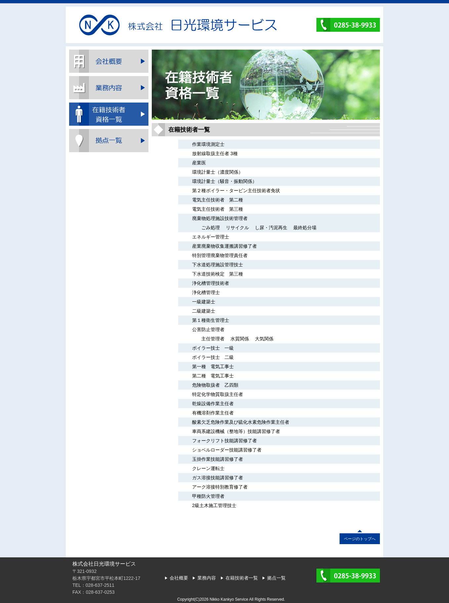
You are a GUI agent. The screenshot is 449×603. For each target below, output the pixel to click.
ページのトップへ (360, 539)
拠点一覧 (108, 140)
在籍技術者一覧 (108, 114)
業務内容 (108, 87)
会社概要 (108, 61)
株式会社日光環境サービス (178, 25)
